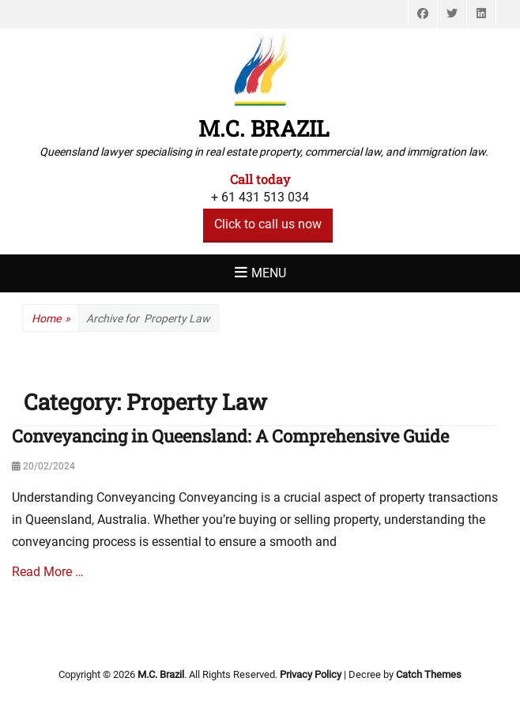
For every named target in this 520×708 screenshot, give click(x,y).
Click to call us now (268, 224)
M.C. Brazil (264, 128)
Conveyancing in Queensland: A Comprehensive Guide (230, 435)
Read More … (48, 571)
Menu (268, 273)
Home (51, 319)
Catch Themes (429, 674)
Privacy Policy (310, 674)
